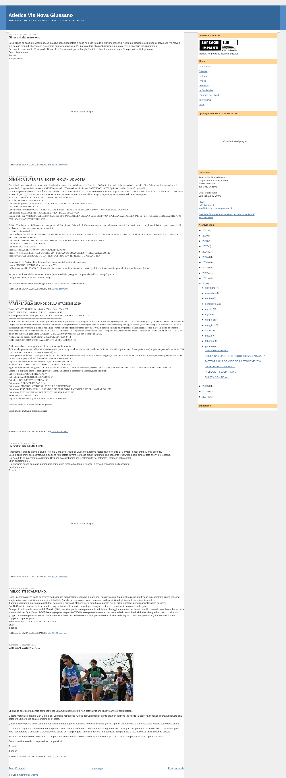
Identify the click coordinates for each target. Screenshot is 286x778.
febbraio (209, 341)
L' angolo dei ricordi (209, 95)
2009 (205, 386)
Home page (96, 768)
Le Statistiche (206, 90)
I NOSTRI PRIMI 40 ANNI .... (28, 446)
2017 (205, 246)
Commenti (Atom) (28, 774)
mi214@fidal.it (206, 205)
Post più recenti (17, 768)
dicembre (210, 287)
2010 (205, 283)
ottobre (209, 298)
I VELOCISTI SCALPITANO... (28, 591)
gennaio (209, 346)
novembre (210, 293)
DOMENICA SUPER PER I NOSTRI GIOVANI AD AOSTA (47, 179)
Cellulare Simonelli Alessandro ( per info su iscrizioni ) (227, 214)
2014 (205, 262)
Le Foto (203, 76)
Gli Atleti (203, 71)
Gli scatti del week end (24, 37)
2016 (205, 251)
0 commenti (62, 431)
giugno (209, 319)
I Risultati (203, 85)
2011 (205, 278)
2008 (205, 391)
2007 (205, 396)
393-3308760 (206, 217)
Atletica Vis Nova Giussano (40, 15)
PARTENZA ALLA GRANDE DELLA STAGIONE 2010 (45, 303)
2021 (205, 230)
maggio (209, 325)
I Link (201, 104)
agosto (209, 309)
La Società (204, 66)
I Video (202, 80)
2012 (205, 273)
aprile (208, 330)
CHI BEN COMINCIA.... (24, 647)
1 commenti (62, 165)
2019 (205, 235)
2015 (205, 257)
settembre (210, 303)
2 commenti (62, 289)
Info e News (205, 99)
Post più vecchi (176, 768)
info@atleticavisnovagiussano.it (215, 208)
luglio (208, 314)
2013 (205, 267)
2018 (205, 241)
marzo (208, 335)
